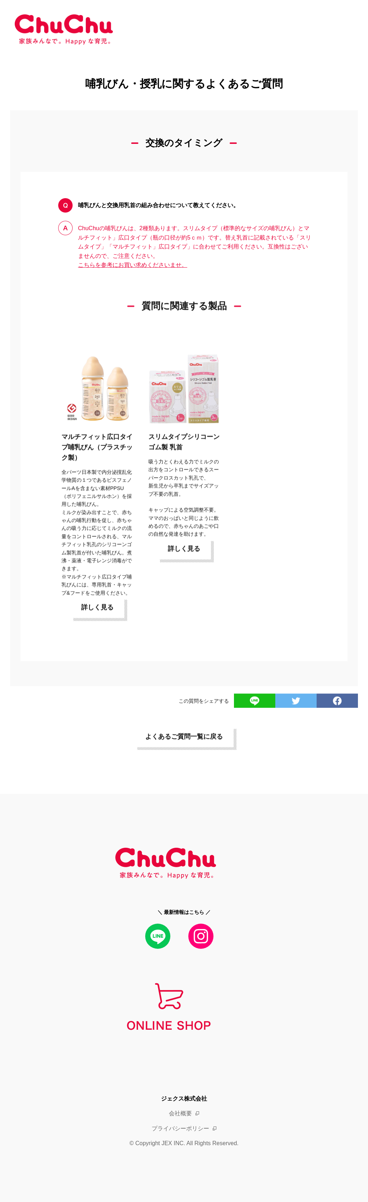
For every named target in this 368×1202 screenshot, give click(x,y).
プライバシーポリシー (180, 1128)
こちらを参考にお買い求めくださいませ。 (132, 265)
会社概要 (180, 1113)
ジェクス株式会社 (184, 1099)
